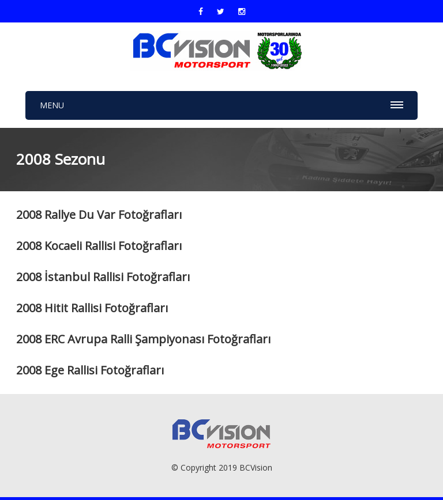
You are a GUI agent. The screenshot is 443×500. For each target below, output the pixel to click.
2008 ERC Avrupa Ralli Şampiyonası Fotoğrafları (143, 339)
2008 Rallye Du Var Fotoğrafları (99, 214)
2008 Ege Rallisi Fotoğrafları (90, 370)
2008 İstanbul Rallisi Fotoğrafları (103, 277)
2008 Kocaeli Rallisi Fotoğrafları (99, 245)
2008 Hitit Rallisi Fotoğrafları (92, 308)
